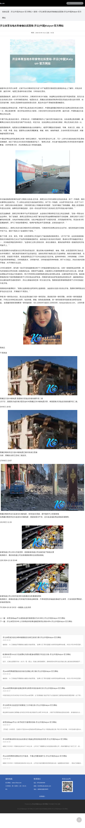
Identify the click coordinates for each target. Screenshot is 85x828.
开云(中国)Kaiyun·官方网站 (21, 12)
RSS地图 (51, 804)
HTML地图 (57, 804)
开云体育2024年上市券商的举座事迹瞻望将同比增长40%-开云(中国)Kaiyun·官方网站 (39, 621)
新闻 (35, 12)
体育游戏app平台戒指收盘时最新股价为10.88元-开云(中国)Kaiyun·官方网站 (36, 618)
